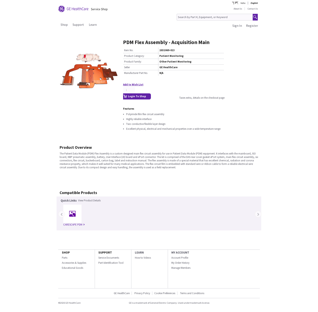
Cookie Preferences (164, 293)
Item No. (128, 50)
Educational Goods (72, 268)
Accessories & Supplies (74, 262)
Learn (93, 25)
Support (78, 25)
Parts (64, 257)
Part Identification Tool (111, 262)
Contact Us (252, 8)
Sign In (237, 26)
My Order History (180, 262)
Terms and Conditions (192, 293)
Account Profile (179, 257)
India (243, 3)
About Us (238, 8)
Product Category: (134, 56)
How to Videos (143, 257)
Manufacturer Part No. (136, 73)
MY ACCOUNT (180, 252)
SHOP (66, 252)
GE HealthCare (122, 293)
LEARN (139, 252)
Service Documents (108, 257)
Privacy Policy (142, 293)
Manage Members (180, 268)
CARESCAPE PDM (74, 224)
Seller (127, 67)
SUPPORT (105, 252)
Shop (64, 25)
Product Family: (133, 61)
